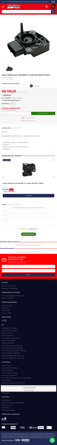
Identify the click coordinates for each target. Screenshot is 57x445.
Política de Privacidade (30, 387)
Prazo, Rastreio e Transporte (10, 368)
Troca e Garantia (6, 380)
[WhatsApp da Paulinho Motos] (52, 440)
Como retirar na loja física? (9, 375)
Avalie (11, 79)
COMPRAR (28, 195)
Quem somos (6, 407)
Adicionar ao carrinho (29, 117)
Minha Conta (5, 393)
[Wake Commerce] (25, 440)
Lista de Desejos (6, 365)
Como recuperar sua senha (9, 373)
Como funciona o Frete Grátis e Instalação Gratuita (16, 378)
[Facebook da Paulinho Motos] (54, 2)
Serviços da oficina (7, 405)
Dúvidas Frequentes (7, 370)
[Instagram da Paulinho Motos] (52, 2)
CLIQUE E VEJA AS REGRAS (43, 1)
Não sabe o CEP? (37, 85)
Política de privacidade (8, 410)
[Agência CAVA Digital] (17, 440)
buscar (53, 11)
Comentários (28, 222)
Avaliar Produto (29, 234)
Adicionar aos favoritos (29, 120)
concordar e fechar (28, 390)
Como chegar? (6, 400)
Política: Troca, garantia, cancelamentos (13, 383)
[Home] (22, 7)
